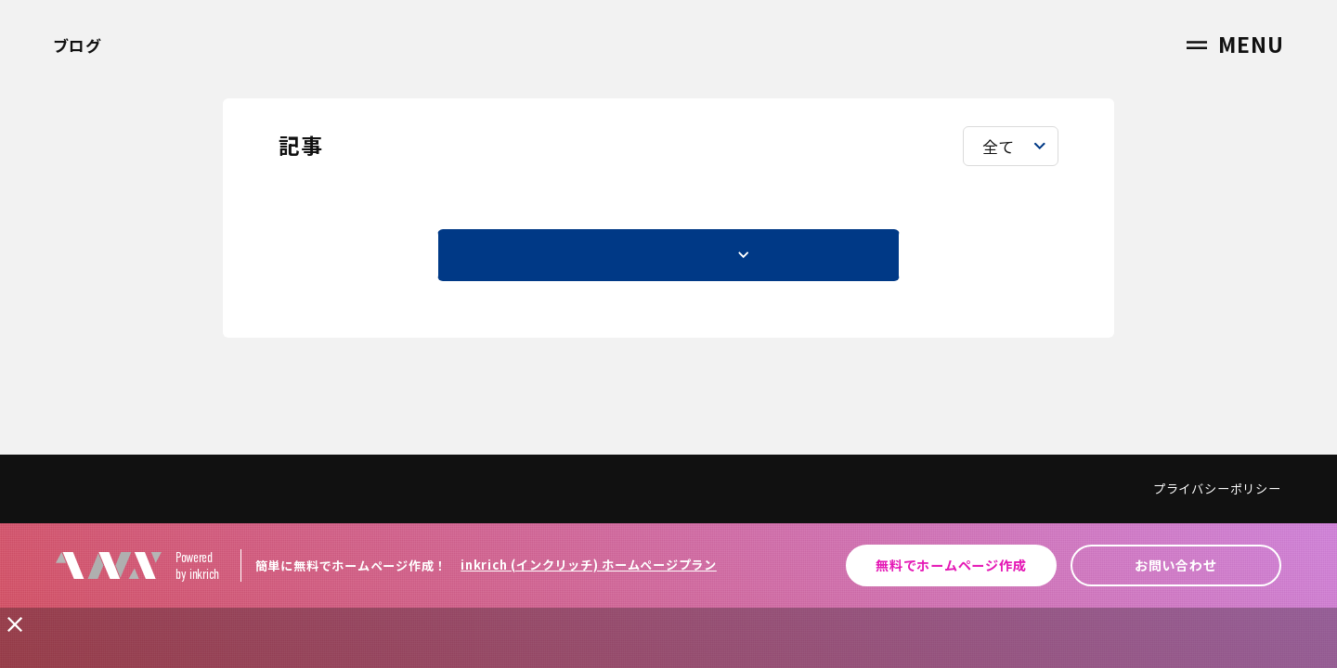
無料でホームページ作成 (951, 565)
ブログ (77, 45)
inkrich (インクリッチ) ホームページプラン (589, 565)
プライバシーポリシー (1217, 488)
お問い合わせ (1176, 565)
